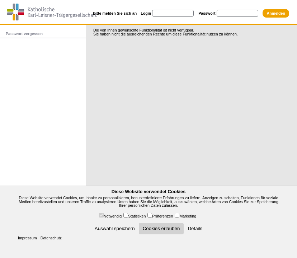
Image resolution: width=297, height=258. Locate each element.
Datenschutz (51, 238)
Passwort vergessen (24, 34)
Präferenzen (162, 216)
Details (195, 228)
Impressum (27, 238)
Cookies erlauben (161, 228)
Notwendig (113, 216)
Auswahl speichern (115, 228)
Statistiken (137, 216)
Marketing (187, 216)
